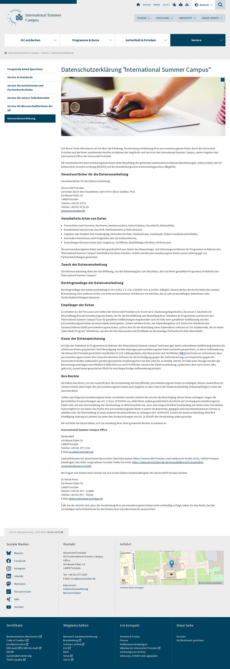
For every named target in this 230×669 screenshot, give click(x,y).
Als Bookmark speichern (190, 640)
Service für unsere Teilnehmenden (28, 98)
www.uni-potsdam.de (73, 210)
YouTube (19, 607)
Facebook (19, 561)
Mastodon (19, 584)
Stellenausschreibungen (133, 644)
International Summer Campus (23, 52)
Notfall (157, 4)
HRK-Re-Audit (30, 648)
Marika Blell (53, 532)
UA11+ (66, 659)
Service (45, 52)
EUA (65, 648)
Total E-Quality (14, 659)
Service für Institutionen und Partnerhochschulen (25, 87)
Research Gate (22, 591)
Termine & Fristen (130, 636)
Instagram (19, 568)
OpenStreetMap (206, 583)
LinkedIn (18, 576)
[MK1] (183, 353)
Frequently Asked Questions (25, 69)
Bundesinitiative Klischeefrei (22, 636)
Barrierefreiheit (72, 593)
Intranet (147, 4)
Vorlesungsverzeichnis (133, 652)
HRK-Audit (12, 648)
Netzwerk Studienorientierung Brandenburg (80, 638)
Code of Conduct (15, 640)
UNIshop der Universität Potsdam (138, 648)
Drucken (181, 636)
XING (16, 599)
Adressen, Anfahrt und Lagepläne (138, 655)
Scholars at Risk (72, 644)
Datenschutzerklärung (62, 52)
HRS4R (10, 652)
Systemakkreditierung (19, 655)
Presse (124, 640)
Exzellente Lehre (15, 644)
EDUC (66, 652)
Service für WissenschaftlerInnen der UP (30, 108)
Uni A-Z (166, 4)
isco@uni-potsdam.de (81, 452)
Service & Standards (20, 77)
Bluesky (18, 553)
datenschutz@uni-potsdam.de (86, 498)
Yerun (66, 655)
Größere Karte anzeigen (132, 587)
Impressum (69, 585)
